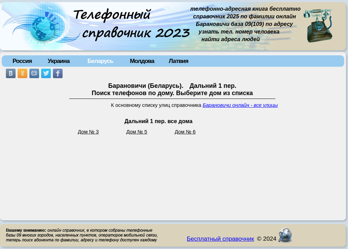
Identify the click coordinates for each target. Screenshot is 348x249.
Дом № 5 (136, 132)
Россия (22, 60)
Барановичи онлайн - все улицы (240, 105)
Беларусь (100, 60)
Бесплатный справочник (220, 238)
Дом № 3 (88, 132)
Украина (59, 60)
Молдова (142, 60)
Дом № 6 (185, 132)
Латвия (178, 60)
